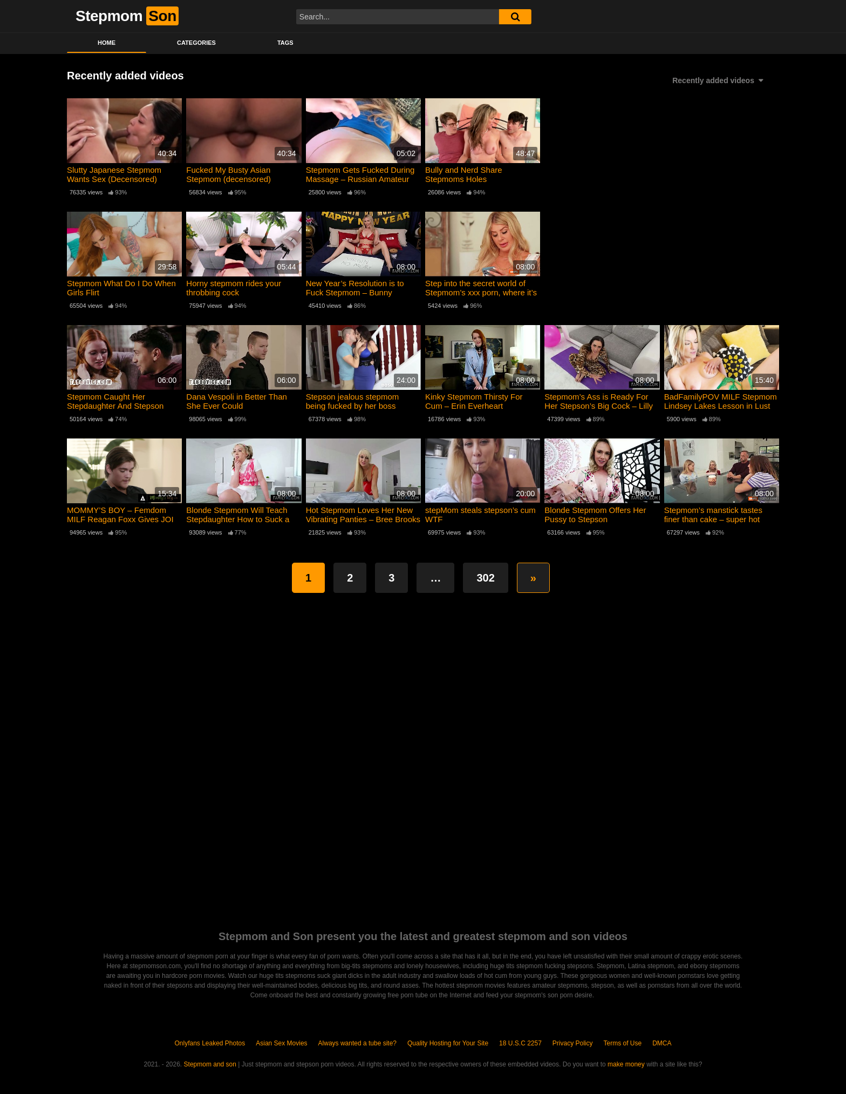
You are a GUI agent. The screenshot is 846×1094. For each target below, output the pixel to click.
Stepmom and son (210, 1064)
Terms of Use (623, 1043)
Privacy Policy (572, 1043)
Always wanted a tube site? (357, 1043)
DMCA (661, 1043)
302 (485, 578)
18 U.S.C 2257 (520, 1043)
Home (106, 42)
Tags (285, 42)
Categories (196, 42)
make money (626, 1064)
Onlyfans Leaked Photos (209, 1043)
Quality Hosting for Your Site (447, 1043)
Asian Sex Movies (281, 1043)
